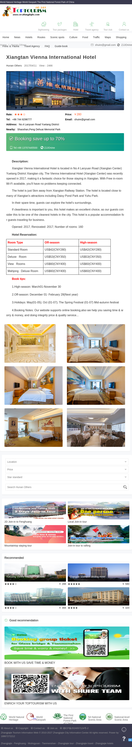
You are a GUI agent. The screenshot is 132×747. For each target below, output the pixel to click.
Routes (41, 37)
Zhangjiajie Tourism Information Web (19, 732)
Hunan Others (18, 44)
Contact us (39, 728)
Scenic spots (57, 37)
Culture (73, 37)
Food (85, 37)
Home (5, 37)
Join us (53, 728)
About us (8, 728)
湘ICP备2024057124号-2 (76, 728)
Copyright (23, 728)
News (17, 37)
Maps (108, 37)
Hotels (28, 37)
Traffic (96, 37)
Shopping (121, 37)
